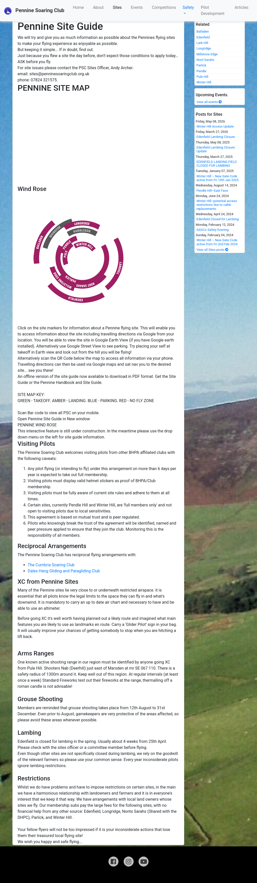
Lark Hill (202, 43)
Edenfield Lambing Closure (216, 137)
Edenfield (203, 37)
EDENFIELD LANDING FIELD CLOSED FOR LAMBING (217, 163)
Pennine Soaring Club (34, 11)
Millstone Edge (207, 54)
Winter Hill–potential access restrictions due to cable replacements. (217, 205)
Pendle (201, 71)
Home (78, 7)
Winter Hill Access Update (215, 126)
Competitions (164, 7)
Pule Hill (202, 77)
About (98, 7)
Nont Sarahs (205, 60)
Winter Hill (204, 82)
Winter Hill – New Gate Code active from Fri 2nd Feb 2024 (217, 242)
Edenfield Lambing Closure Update (216, 149)
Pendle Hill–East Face (212, 190)
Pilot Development (213, 10)
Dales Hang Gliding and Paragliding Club (64, 571)
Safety (188, 7)
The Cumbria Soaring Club (51, 564)
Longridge (204, 48)
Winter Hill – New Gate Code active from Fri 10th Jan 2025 (218, 178)
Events (137, 7)
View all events (209, 102)
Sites (117, 7)
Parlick (201, 65)
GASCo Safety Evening (213, 230)
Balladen (203, 31)
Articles (241, 7)
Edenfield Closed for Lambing (218, 219)
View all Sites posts (213, 250)
